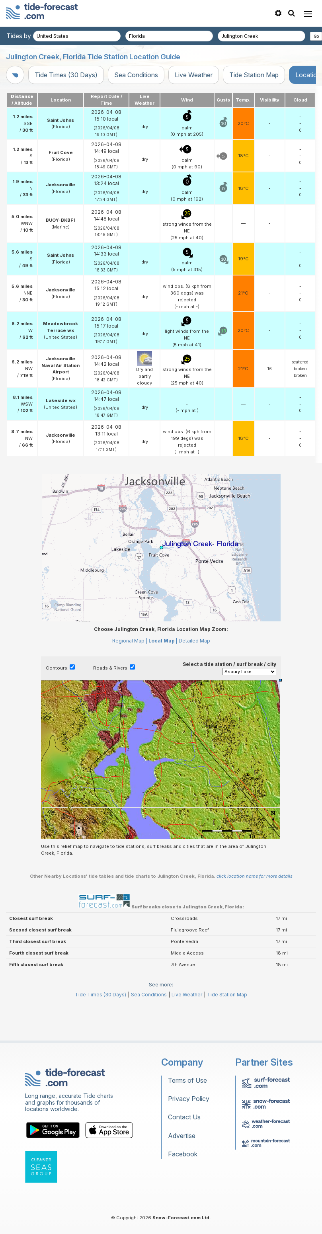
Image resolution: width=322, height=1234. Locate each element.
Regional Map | (129, 676)
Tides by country (30, 36)
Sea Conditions (136, 75)
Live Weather (194, 75)
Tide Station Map (254, 75)
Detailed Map (194, 676)
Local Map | (163, 676)
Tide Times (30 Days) (66, 75)
